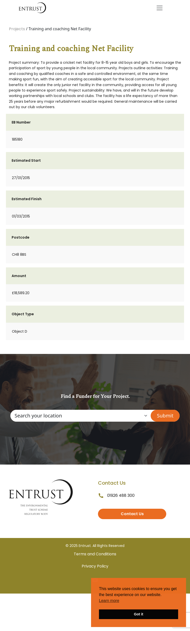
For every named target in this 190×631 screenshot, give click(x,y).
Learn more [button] (109, 601)
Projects (17, 29)
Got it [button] (138, 614)
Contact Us (132, 514)
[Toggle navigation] (159, 8)
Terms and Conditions (95, 554)
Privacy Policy (95, 566)
